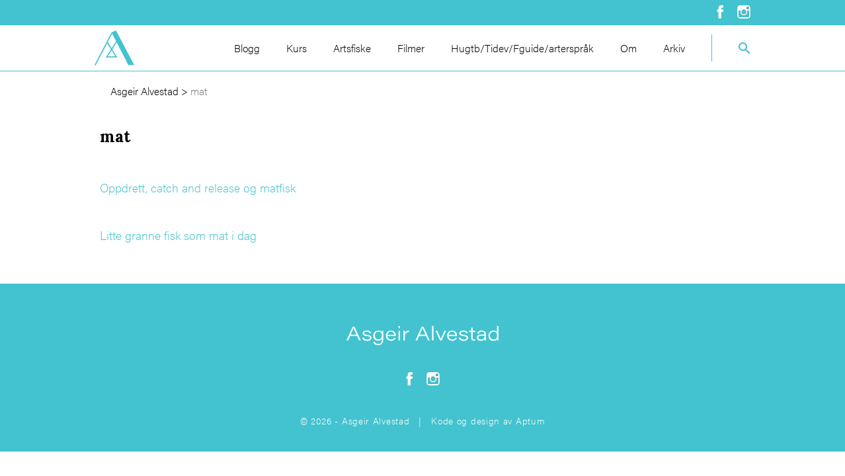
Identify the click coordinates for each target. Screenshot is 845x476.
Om (628, 48)
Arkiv (674, 48)
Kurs (296, 48)
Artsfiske (352, 48)
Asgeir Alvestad (144, 91)
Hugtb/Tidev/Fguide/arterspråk (522, 48)
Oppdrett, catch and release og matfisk (198, 187)
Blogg (247, 48)
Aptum (530, 420)
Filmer (410, 48)
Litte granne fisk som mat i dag (178, 235)
